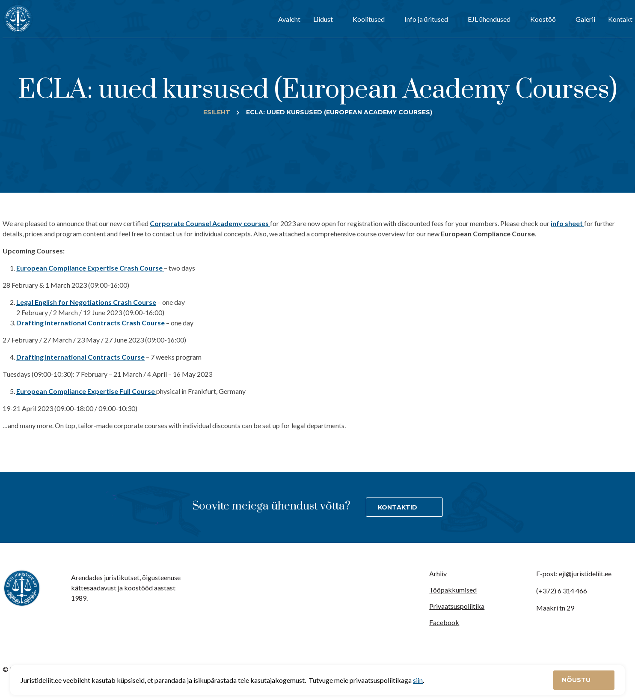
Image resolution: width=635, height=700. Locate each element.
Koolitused (369, 19)
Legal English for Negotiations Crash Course (86, 302)
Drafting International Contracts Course (80, 357)
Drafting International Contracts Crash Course (90, 323)
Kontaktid (397, 507)
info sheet (567, 223)
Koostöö (543, 19)
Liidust (323, 19)
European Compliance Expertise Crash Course (90, 268)
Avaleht (289, 19)
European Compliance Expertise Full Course (86, 391)
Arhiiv (438, 573)
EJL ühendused (489, 19)
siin (418, 680)
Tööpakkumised (453, 590)
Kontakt (620, 19)
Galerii (585, 19)
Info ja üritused (426, 19)
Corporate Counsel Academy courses (210, 223)
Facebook (444, 622)
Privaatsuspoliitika (456, 606)
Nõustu (577, 680)
